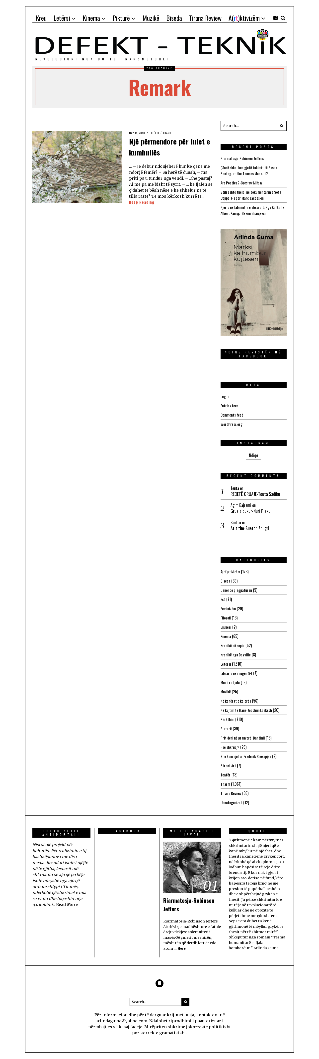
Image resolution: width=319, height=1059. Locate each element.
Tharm (170, 133)
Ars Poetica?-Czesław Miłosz (242, 183)
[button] (282, 126)
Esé (223, 599)
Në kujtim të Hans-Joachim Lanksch (248, 710)
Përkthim (228, 719)
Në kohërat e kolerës (236, 701)
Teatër (226, 775)
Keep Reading (142, 202)
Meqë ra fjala (231, 682)
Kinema (226, 636)
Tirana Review (231, 793)
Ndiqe (253, 455)
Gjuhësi (226, 627)
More (181, 948)
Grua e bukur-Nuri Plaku (250, 511)
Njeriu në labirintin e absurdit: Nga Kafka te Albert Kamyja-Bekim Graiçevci (252, 210)
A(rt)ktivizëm (231, 572)
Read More (67, 904)
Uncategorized (232, 802)
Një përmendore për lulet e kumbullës (165, 146)
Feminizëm (229, 608)
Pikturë (226, 729)
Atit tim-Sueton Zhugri (250, 528)
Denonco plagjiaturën (237, 590)
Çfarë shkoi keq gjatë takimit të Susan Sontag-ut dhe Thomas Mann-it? (250, 170)
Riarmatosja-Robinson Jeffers (243, 158)
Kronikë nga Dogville (236, 655)
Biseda (226, 581)
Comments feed (233, 415)
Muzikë (226, 692)
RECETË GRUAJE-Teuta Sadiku (255, 494)
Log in (225, 396)
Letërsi (157, 133)
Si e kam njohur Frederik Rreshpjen (248, 756)
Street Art (229, 765)
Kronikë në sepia (233, 645)
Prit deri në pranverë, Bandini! (243, 738)
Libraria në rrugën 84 (237, 673)
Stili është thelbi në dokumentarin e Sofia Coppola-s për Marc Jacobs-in (253, 195)
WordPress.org (232, 424)
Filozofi (226, 618)
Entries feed (230, 406)
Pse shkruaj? (230, 747)
